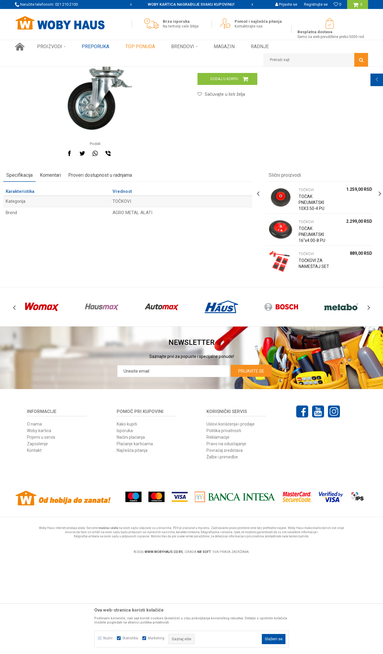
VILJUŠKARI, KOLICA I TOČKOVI (95, 71)
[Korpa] (357, 6)
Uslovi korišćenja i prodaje (230, 516)
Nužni (108, 638)
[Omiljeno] (337, 4)
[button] (315, 59)
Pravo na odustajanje (226, 536)
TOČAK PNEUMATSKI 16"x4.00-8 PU (308, 314)
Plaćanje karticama (135, 536)
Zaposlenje (37, 536)
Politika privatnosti (223, 523)
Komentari (62, 255)
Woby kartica (39, 523)
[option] (191, 4)
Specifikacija (31, 255)
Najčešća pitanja (132, 543)
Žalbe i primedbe (222, 549)
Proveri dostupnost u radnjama (112, 255)
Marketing (156, 638)
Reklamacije (218, 530)
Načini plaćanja (131, 530)
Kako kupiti (127, 516)
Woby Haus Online (30, 71)
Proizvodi (57, 71)
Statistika (130, 638)
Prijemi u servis (41, 530)
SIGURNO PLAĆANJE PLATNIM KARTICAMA (191, 4)
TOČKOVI (133, 71)
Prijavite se (251, 463)
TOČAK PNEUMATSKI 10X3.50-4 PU (307, 282)
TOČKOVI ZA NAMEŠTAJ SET (307, 346)
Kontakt (34, 543)
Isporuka (125, 523)
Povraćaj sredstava (224, 543)
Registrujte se (316, 4)
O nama (34, 516)
